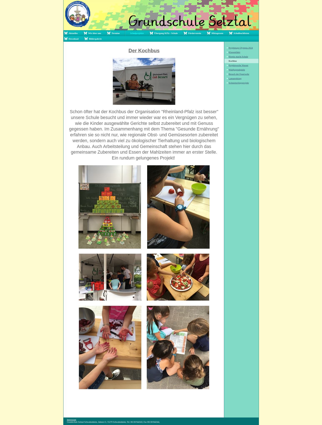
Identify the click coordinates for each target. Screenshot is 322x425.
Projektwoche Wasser (239, 65)
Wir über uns (94, 33)
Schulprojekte (137, 33)
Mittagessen (217, 33)
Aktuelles (73, 33)
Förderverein (194, 33)
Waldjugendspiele (237, 69)
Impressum (71, 420)
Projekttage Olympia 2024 (241, 47)
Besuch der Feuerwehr (239, 74)
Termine (116, 33)
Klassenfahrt (234, 52)
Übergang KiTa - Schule (166, 33)
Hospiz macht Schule (238, 56)
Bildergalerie (95, 39)
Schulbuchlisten (241, 33)
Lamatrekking (235, 78)
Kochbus (233, 61)
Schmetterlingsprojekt (239, 82)
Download (74, 39)
